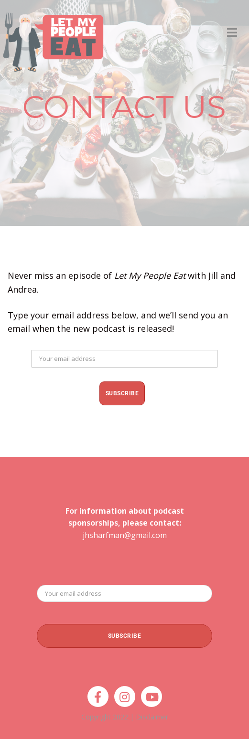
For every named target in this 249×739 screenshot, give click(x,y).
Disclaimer (152, 716)
